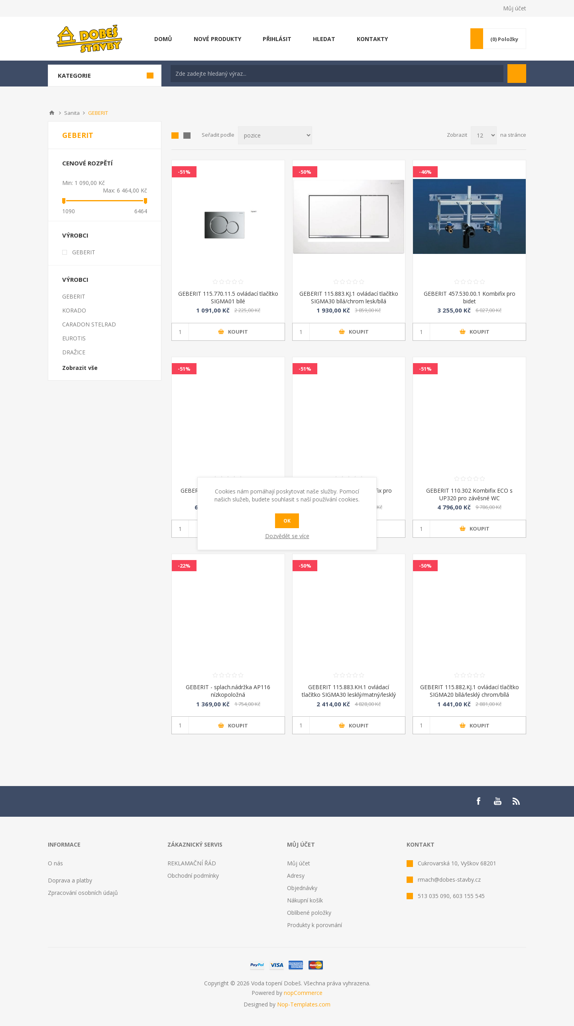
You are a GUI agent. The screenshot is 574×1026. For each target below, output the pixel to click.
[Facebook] (478, 801)
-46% (425, 171)
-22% (184, 565)
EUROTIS (74, 338)
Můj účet (514, 8)
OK (287, 520)
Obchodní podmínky (193, 875)
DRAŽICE (73, 352)
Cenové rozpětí (87, 163)
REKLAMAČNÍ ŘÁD (191, 863)
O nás (55, 863)
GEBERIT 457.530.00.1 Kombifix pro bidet (469, 297)
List (187, 135)
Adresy (296, 875)
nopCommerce (303, 993)
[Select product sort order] (275, 135)
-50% (305, 171)
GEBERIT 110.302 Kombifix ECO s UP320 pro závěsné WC (469, 494)
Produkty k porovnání (314, 925)
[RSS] (516, 801)
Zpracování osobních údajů (83, 892)
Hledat (516, 73)
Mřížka (175, 135)
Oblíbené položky (309, 912)
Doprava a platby (70, 880)
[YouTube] (497, 801)
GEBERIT (83, 252)
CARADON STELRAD (89, 324)
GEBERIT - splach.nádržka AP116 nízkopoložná (228, 690)
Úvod (52, 112)
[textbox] (337, 73)
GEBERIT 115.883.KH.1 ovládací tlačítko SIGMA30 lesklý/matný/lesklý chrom (349, 694)
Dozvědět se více (287, 536)
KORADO (74, 310)
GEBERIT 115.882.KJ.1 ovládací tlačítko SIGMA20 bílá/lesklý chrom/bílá (469, 690)
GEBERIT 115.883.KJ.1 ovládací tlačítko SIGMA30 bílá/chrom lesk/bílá (348, 297)
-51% (184, 171)
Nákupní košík (305, 900)
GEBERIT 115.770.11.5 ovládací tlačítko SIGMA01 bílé (228, 297)
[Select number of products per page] (484, 135)
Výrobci (75, 235)
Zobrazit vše (80, 367)
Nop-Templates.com (303, 1004)
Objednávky (302, 888)
